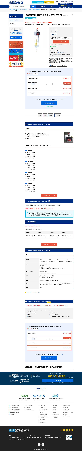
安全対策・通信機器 (31, 9)
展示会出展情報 (27, 407)
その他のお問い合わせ (48, 103)
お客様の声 (41, 412)
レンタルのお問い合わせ (38, 2)
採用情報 (54, 412)
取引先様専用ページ (66, 415)
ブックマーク (70, 1)
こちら (70, 44)
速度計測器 (38, 9)
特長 (40, 115)
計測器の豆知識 (42, 419)
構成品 (50, 115)
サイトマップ (65, 407)
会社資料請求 (55, 417)
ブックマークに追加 (62, 65)
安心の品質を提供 (14, 407)
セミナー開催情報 (27, 409)
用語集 (40, 420)
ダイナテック (57, 31)
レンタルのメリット (14, 405)
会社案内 (57, 1)
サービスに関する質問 (43, 414)
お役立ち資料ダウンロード (44, 417)
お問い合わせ (58, 380)
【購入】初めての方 (42, 411)
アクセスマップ (55, 415)
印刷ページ (53, 65)
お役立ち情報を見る (14, 412)
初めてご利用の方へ (54, 46)
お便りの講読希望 (42, 422)
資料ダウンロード (64, 1)
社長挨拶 (54, 411)
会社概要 (54, 407)
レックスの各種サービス (43, 415)
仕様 (45, 115)
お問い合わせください (61, 52)
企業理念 (54, 409)
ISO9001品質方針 (56, 414)
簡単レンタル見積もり (61, 41)
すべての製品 (24, 9)
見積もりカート (50, 2)
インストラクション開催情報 (29, 411)
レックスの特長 (42, 407)
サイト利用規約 (66, 411)
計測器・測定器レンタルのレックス (15, 9)
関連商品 (57, 115)
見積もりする (67, 83)
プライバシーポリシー (67, 409)
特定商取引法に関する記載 (68, 412)
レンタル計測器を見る (15, 410)
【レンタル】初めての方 (43, 409)
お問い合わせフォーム (16, 37)
